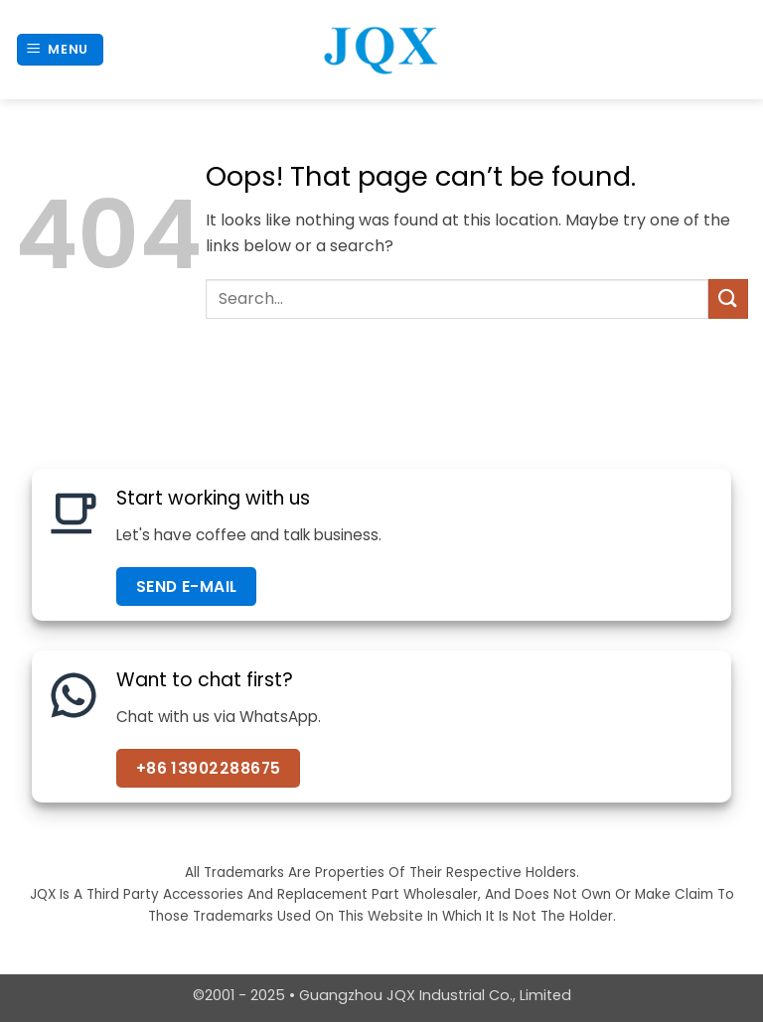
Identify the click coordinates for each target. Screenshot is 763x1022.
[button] (60, 50)
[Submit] (728, 298)
